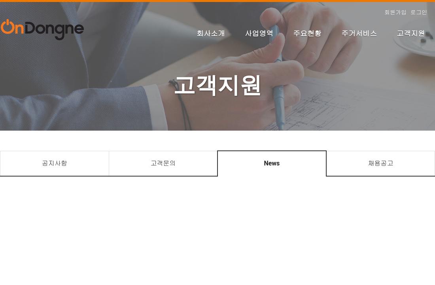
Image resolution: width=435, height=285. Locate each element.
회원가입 (395, 12)
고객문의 (163, 163)
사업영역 (259, 33)
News (272, 163)
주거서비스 (359, 33)
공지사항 (54, 163)
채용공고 (380, 163)
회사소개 (211, 33)
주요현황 (307, 33)
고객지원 (411, 33)
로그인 (418, 12)
